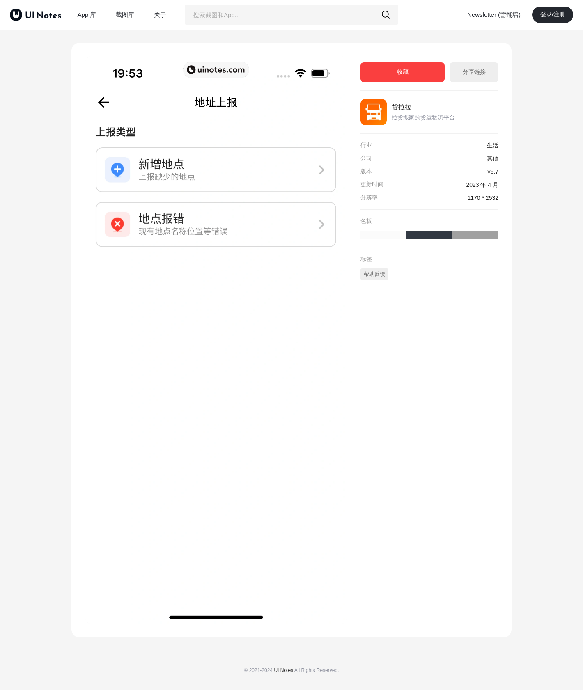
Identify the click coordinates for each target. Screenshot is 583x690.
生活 (492, 145)
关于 (160, 14)
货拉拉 (401, 106)
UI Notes (283, 670)
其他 (492, 158)
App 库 (87, 14)
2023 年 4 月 (482, 184)
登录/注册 (552, 14)
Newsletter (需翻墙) (494, 14)
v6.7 (493, 171)
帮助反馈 (374, 274)
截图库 (125, 14)
